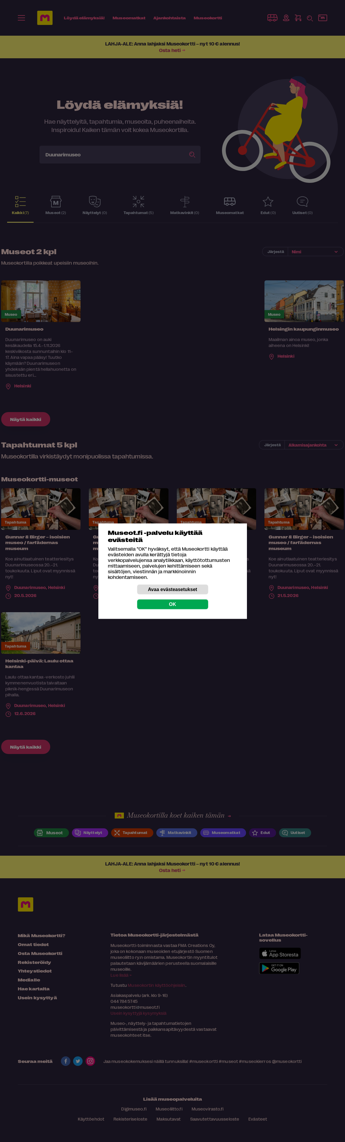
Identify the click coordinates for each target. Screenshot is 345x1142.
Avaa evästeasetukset (172, 589)
